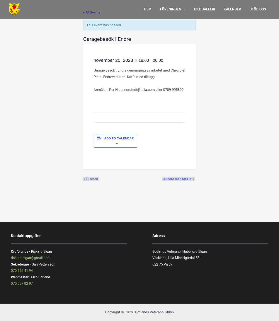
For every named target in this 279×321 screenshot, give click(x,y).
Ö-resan (90, 179)
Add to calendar (119, 138)
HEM (154, 9)
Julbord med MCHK (179, 179)
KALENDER (234, 9)
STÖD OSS (258, 9)
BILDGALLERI (208, 9)
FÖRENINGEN (178, 9)
